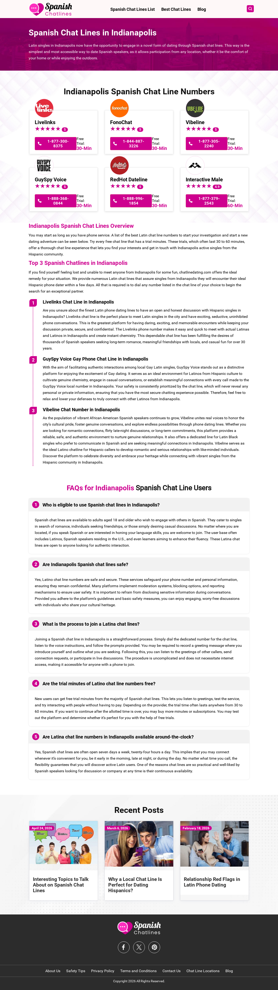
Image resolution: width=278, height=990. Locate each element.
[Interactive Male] (195, 165)
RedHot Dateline (128, 180)
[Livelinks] (44, 108)
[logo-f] (139, 927)
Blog (201, 9)
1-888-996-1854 (133, 201)
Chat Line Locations (203, 971)
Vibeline (195, 122)
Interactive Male (204, 180)
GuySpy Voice (50, 180)
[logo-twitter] (139, 947)
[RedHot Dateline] (119, 165)
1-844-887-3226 (133, 143)
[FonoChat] (119, 108)
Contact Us (171, 971)
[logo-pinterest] (154, 947)
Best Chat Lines (176, 9)
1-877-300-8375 (58, 143)
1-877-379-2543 (209, 201)
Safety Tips (75, 971)
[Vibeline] (195, 108)
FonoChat (121, 122)
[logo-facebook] (124, 947)
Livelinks (45, 122)
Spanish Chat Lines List (132, 9)
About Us (52, 971)
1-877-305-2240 (209, 143)
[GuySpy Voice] (44, 165)
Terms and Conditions (138, 971)
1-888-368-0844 (58, 201)
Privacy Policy (102, 971)
